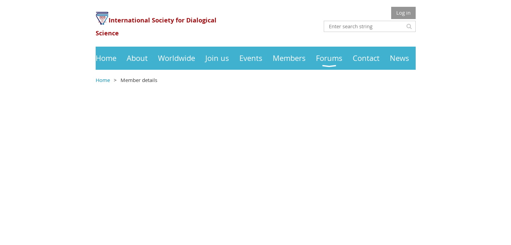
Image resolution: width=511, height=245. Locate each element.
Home (103, 80)
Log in (403, 12)
